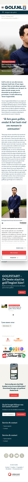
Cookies (13, 467)
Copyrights (20, 467)
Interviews (6, 326)
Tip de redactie (7, 426)
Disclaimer (8, 469)
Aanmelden (21, 414)
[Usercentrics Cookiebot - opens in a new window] (20, 223)
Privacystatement (17, 469)
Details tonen (19, 248)
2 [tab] (14, 314)
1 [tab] (13, 314)
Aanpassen (14, 257)
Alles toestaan (14, 252)
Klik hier (22, 292)
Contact (5, 428)
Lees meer (14, 395)
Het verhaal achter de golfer (9, 18)
